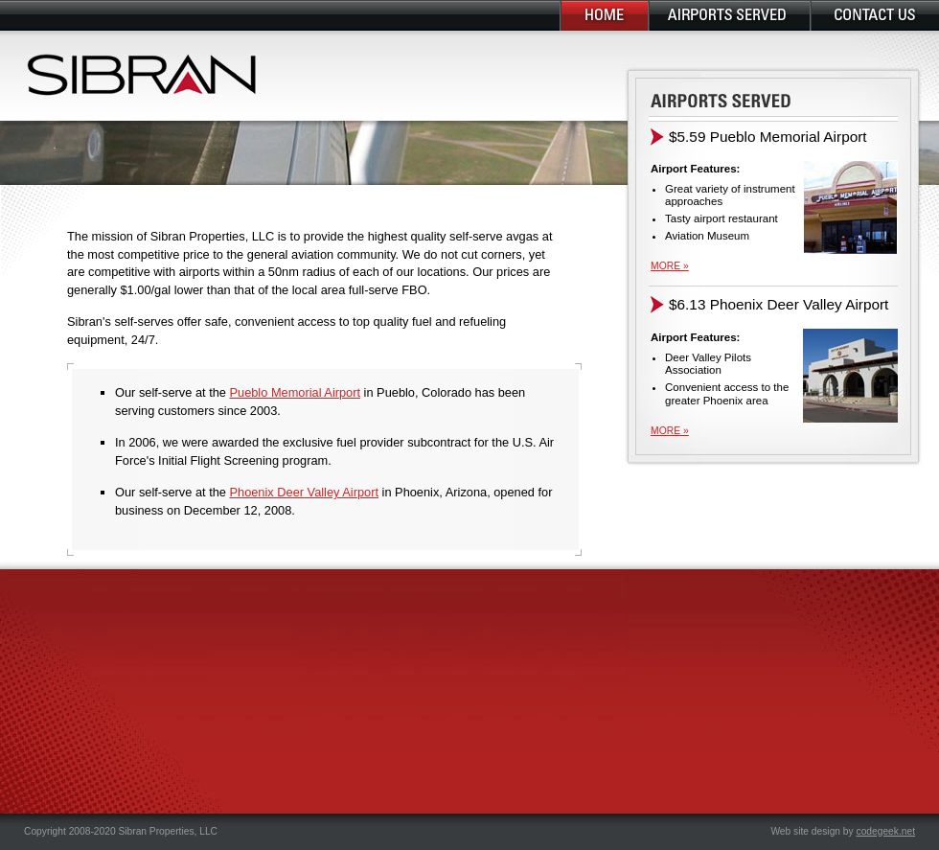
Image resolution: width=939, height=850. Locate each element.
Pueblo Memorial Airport (294, 392)
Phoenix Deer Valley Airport (303, 492)
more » (670, 266)
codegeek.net (886, 831)
